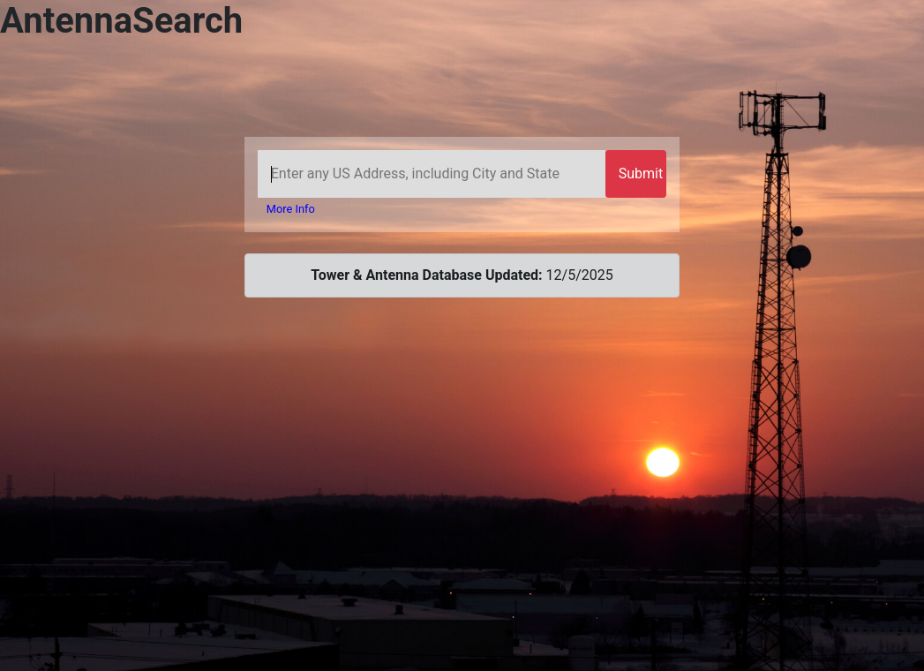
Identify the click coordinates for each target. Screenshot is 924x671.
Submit (641, 173)
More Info (291, 208)
